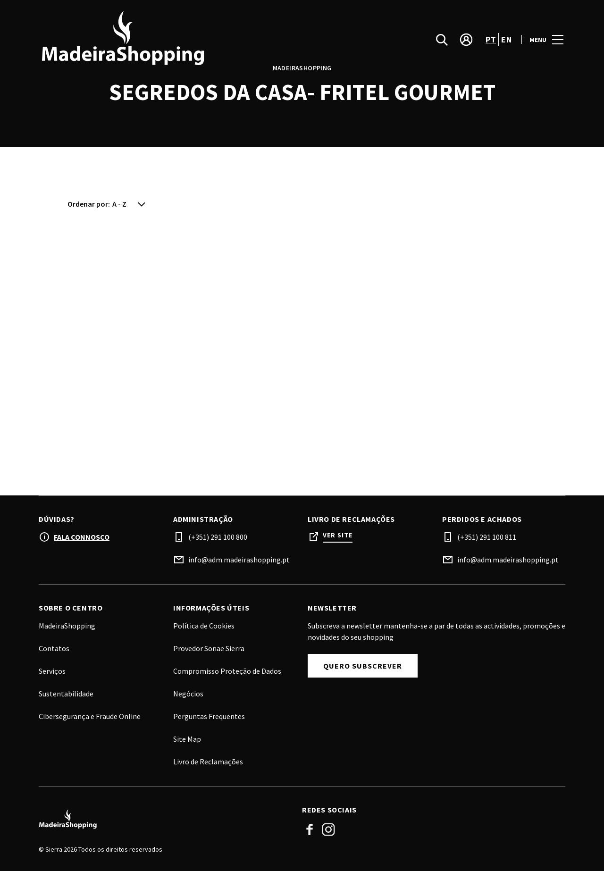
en (506, 39)
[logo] (171, 39)
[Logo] (165, 819)
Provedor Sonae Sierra (208, 648)
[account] (466, 39)
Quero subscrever (362, 665)
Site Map (187, 739)
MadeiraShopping (67, 625)
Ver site (337, 535)
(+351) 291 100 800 (217, 537)
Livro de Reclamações (208, 761)
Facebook (309, 829)
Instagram (328, 829)
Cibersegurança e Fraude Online (90, 716)
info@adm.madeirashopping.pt (239, 559)
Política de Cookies (204, 625)
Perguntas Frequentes (209, 716)
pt (491, 39)
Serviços (52, 671)
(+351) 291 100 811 (486, 537)
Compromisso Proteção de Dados (227, 671)
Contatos (54, 648)
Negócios (188, 693)
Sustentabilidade (66, 693)
